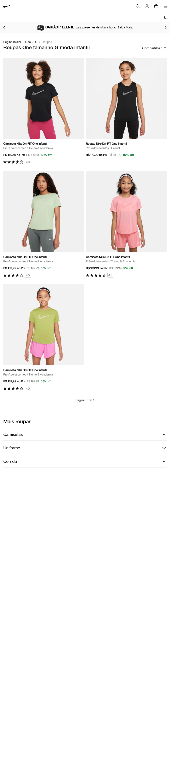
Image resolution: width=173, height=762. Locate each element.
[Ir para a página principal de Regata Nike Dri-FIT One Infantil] (126, 109)
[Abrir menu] (165, 6)
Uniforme (85, 447)
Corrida (85, 461)
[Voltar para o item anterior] (4, 27)
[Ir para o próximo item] (166, 27)
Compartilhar (154, 48)
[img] (156, 6)
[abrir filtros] (165, 18)
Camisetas (85, 434)
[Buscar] (138, 6)
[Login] (147, 6)
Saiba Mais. (125, 27)
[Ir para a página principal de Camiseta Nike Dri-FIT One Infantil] (43, 111)
